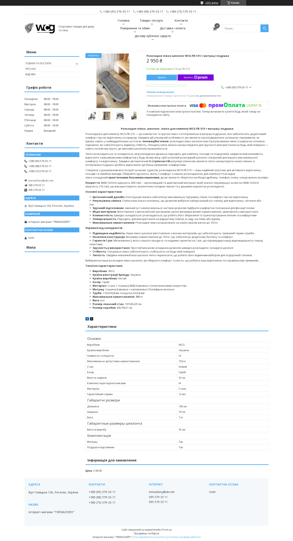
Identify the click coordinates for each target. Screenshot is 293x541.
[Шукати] (264, 28)
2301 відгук (211, 2)
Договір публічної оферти (153, 36)
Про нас (30, 69)
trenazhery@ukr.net (40, 180)
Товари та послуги (38, 63)
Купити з (196, 77)
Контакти (181, 20)
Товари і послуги (151, 20)
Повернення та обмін (135, 28)
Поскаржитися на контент (150, 537)
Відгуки (30, 74)
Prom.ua (167, 529)
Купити (162, 77)
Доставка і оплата (172, 28)
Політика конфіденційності (184, 537)
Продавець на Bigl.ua (146, 533)
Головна (123, 20)
